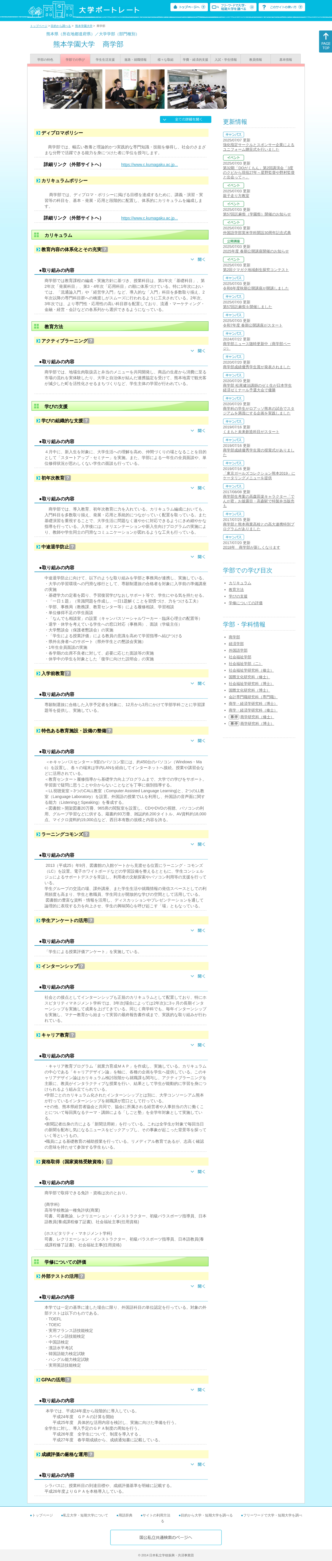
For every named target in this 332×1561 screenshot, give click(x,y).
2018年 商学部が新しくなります (251, 547)
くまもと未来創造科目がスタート (251, 432)
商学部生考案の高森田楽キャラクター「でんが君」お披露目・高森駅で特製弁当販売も (258, 501)
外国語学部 (238, 650)
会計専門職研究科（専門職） (253, 697)
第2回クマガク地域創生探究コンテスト (256, 270)
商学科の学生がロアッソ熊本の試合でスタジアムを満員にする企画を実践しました (258, 410)
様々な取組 (166, 59)
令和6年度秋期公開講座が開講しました (256, 288)
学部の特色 (45, 59)
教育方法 (236, 589)
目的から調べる (61, 25)
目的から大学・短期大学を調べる (207, 1515)
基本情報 (285, 59)
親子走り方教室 (236, 195)
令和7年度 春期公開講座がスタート (253, 325)
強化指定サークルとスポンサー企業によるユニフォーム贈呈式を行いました (258, 147)
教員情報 (255, 59)
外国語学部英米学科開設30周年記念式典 (257, 233)
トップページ (38, 25)
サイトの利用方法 (156, 1515)
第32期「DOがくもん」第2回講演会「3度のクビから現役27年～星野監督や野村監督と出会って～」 (259, 172)
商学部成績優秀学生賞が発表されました (257, 367)
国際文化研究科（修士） (249, 677)
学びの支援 (238, 596)
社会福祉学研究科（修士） (251, 670)
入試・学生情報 (226, 59)
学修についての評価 (246, 603)
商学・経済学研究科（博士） (253, 703)
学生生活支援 (105, 59)
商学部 (234, 637)
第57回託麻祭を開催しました (247, 307)
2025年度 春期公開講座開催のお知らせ (256, 251)
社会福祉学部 (240, 657)
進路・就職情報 (135, 59)
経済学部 (236, 644)
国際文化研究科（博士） (249, 690)
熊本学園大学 (84, 25)
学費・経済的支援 (195, 59)
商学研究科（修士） (257, 717)
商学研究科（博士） (257, 723)
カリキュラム (240, 583)
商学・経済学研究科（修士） (253, 710)
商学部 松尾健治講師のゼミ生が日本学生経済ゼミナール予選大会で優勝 (257, 387)
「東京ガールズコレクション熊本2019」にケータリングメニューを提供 (259, 475)
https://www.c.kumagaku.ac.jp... (149, 164)
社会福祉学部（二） (246, 663)
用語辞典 (125, 1515)
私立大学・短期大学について (85, 1515)
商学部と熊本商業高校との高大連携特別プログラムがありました (258, 526)
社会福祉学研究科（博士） (251, 683)
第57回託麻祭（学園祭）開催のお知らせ (257, 214)
